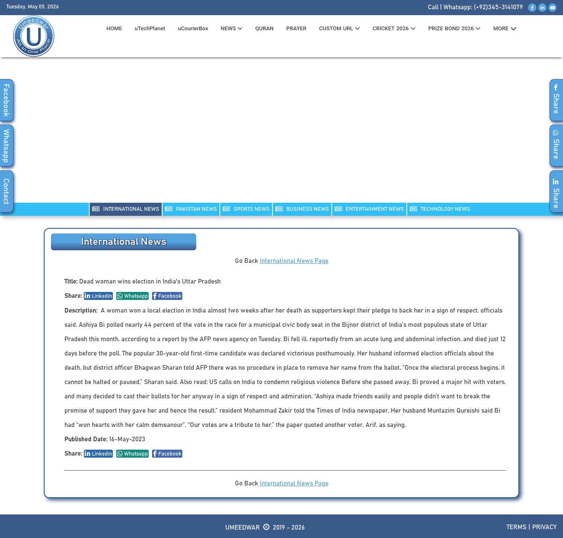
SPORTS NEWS (246, 209)
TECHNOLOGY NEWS (440, 209)
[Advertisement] (282, 135)
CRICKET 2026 (394, 28)
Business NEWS (302, 209)
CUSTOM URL (339, 28)
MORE (504, 28)
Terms (516, 527)
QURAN (264, 28)
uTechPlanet (150, 28)
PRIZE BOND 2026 (454, 28)
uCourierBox (193, 28)
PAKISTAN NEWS (191, 209)
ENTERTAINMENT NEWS (369, 209)
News (232, 28)
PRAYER (296, 28)
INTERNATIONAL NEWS (125, 209)
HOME (114, 28)
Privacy (544, 527)
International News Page (294, 261)
